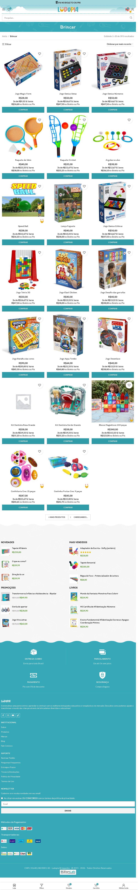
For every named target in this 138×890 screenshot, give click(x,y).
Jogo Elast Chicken (68, 292)
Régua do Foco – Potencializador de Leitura (99, 576)
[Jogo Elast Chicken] (68, 269)
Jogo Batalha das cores (23, 359)
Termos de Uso (7, 781)
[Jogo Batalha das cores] (23, 335)
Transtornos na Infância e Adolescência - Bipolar (34, 593)
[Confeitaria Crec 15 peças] (23, 468)
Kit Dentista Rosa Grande (23, 425)
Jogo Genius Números (113, 93)
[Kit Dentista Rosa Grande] (23, 401)
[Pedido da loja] (120, 44)
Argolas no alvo (113, 160)
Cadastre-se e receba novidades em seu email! (21, 793)
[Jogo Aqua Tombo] (68, 335)
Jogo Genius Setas (68, 93)
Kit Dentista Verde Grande (68, 425)
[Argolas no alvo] (113, 136)
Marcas (4, 736)
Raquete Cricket (68, 160)
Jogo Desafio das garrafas (113, 292)
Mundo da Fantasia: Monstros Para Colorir (99, 593)
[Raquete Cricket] (68, 136)
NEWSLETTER (7, 789)
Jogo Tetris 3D (23, 292)
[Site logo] (68, 9)
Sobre (3, 727)
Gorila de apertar (19, 607)
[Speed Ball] (23, 203)
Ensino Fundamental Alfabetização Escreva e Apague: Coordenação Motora (104, 621)
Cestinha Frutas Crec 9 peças (68, 491)
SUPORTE (5, 753)
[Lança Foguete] (68, 203)
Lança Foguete (68, 226)
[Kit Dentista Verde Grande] (68, 401)
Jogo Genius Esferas (112, 226)
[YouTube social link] (13, 716)
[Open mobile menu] (3, 9)
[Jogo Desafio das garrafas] (113, 269)
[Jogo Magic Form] (23, 70)
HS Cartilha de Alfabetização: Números (97, 607)
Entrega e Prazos (8, 767)
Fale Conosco (7, 746)
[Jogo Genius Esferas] (113, 203)
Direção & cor (18, 574)
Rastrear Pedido (8, 758)
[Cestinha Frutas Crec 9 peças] (68, 468)
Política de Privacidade (10, 777)
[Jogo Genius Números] (113, 70)
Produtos (5, 732)
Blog (3, 741)
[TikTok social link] (18, 716)
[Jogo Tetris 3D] (23, 269)
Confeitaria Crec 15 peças (23, 491)
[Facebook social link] (3, 716)
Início (4, 36)
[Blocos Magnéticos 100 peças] (113, 401)
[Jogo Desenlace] (113, 335)
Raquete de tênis (23, 160)
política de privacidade (64, 798)
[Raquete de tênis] (23, 136)
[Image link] (16, 828)
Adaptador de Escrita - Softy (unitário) (97, 548)
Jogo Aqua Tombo (68, 359)
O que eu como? (19, 561)
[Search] (68, 18)
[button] (23, 109)
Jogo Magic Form (23, 93)
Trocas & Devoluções (10, 772)
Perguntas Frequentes (11, 763)
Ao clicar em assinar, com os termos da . (39, 798)
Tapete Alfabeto (19, 548)
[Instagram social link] (8, 716)
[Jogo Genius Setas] (68, 70)
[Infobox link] (68, 2)
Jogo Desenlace (112, 359)
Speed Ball (23, 226)
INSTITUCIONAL (8, 722)
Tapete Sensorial (87, 563)
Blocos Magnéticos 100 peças (113, 425)
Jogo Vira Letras (19, 620)
